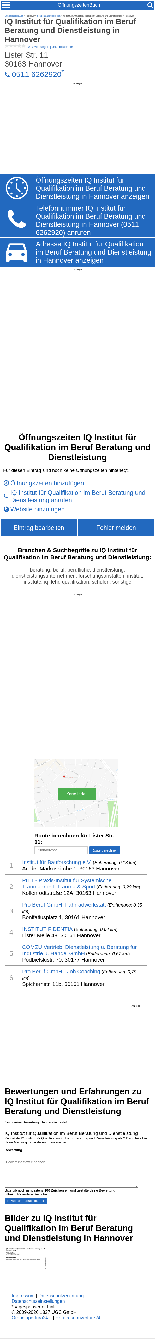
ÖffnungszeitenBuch (79, 5)
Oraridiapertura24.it (32, 1317)
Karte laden (77, 794)
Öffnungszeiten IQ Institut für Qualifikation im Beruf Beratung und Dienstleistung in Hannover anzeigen (92, 188)
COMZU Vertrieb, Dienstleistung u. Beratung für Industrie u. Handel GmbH (79, 950)
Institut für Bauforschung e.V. (57, 862)
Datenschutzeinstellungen (38, 1301)
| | (39, 47)
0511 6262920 (36, 74)
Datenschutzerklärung (61, 1295)
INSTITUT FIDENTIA (47, 929)
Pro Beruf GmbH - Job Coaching (61, 971)
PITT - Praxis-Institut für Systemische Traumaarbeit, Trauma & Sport (67, 883)
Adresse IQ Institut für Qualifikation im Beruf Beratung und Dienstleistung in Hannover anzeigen (93, 252)
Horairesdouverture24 (78, 1317)
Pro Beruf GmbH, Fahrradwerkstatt (64, 905)
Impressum (23, 1295)
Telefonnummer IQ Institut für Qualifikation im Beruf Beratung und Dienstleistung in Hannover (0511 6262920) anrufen (91, 220)
